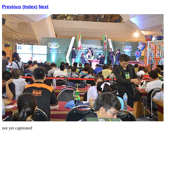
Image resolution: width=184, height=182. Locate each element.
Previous (11, 6)
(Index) (29, 6)
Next (43, 6)
